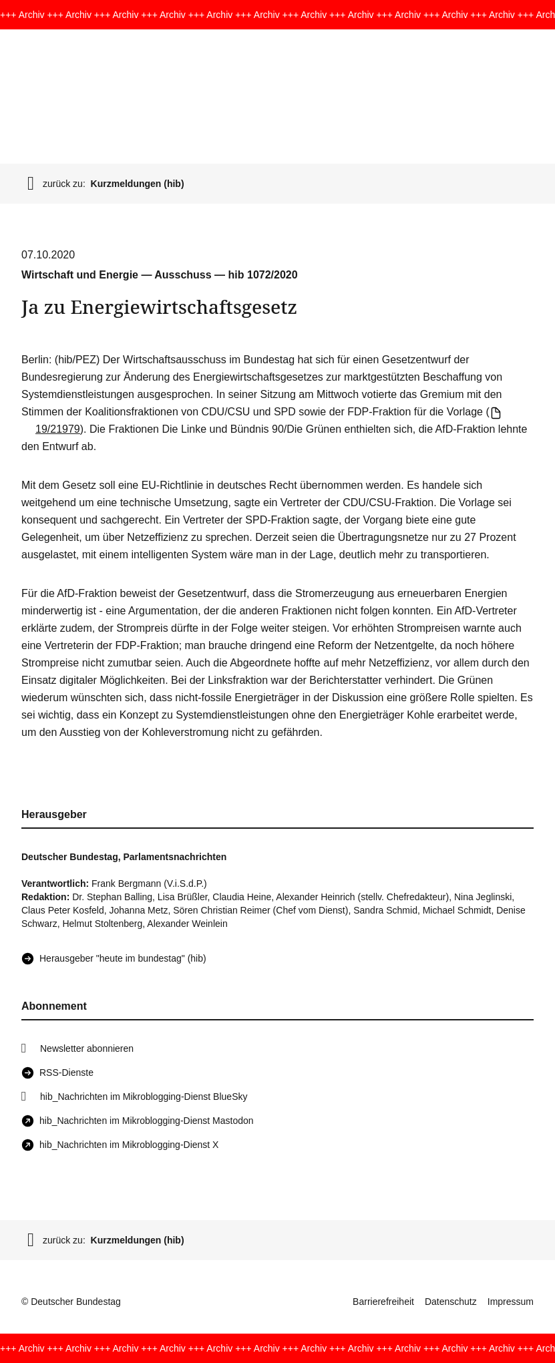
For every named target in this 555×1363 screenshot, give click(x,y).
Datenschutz (451, 1301)
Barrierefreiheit (383, 1301)
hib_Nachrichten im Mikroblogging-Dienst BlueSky (143, 1096)
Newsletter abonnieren (87, 1048)
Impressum (511, 1301)
